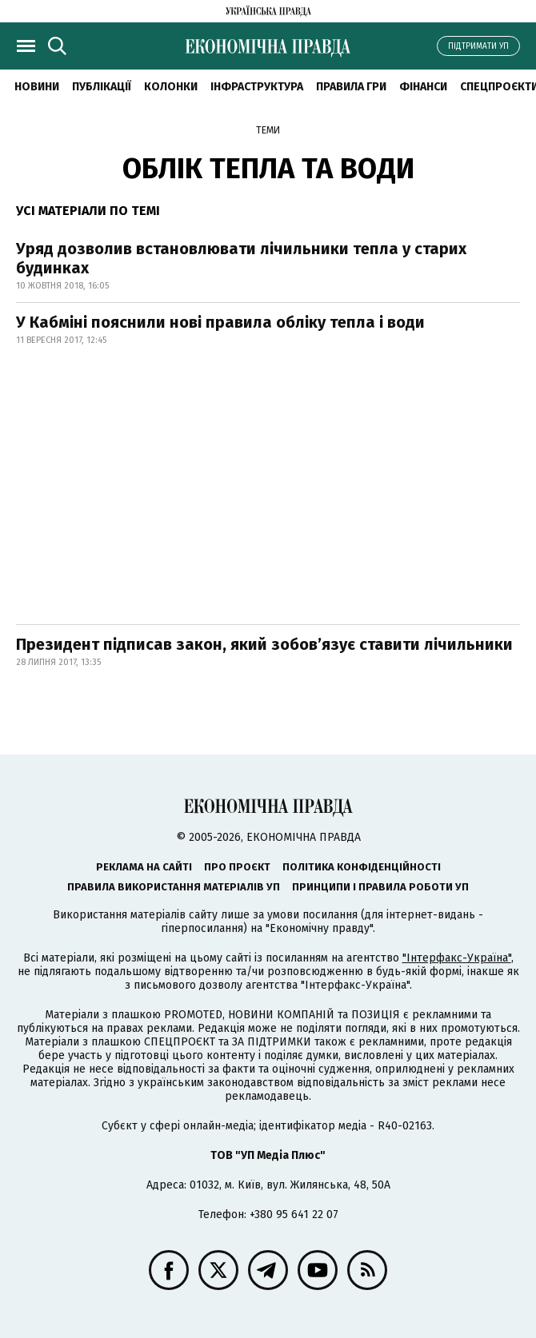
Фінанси (423, 87)
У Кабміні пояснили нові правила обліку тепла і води (220, 322)
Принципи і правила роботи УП (380, 887)
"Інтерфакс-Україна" (456, 958)
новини (36, 87)
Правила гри (351, 87)
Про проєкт (237, 867)
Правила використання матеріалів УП (173, 887)
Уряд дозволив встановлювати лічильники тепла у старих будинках (241, 258)
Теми (268, 130)
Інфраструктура (256, 87)
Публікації (101, 87)
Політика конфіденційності (361, 867)
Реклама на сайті (144, 867)
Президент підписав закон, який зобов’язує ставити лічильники (264, 644)
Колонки (171, 87)
